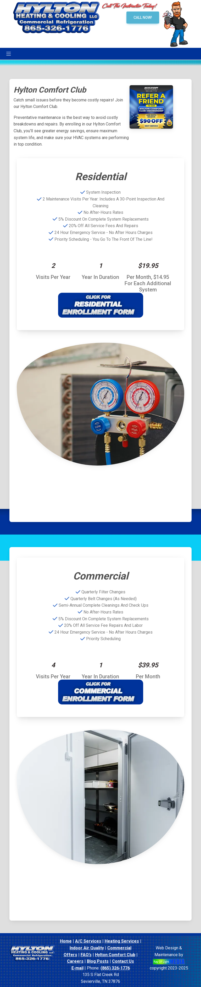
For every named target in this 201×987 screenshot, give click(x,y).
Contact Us (123, 961)
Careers (75, 961)
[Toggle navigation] (8, 54)
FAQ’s (86, 954)
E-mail (77, 968)
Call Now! (142, 17)
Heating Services (122, 941)
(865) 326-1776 (115, 968)
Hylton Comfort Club (115, 954)
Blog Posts (98, 961)
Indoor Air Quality (87, 947)
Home (66, 941)
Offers (70, 954)
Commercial (119, 947)
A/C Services (88, 941)
